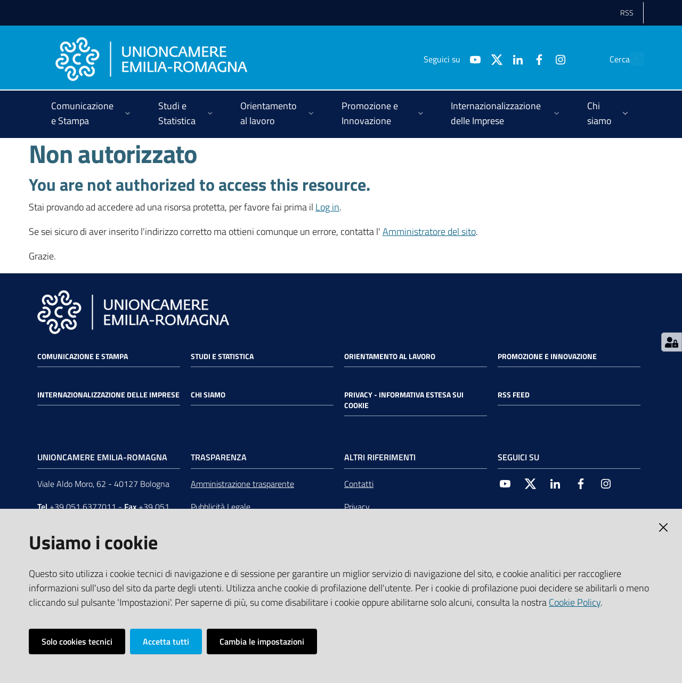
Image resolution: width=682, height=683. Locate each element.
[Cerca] (631, 59)
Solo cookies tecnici (77, 641)
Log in (327, 207)
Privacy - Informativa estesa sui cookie (404, 400)
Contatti (359, 483)
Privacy (357, 506)
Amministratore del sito (429, 231)
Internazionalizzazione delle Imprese (108, 394)
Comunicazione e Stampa (82, 356)
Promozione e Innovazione (547, 356)
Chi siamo (208, 394)
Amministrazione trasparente (242, 483)
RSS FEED (514, 394)
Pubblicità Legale (220, 506)
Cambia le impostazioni (262, 641)
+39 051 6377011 (83, 506)
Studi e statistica (222, 356)
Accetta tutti (166, 641)
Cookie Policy (574, 602)
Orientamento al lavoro (389, 356)
